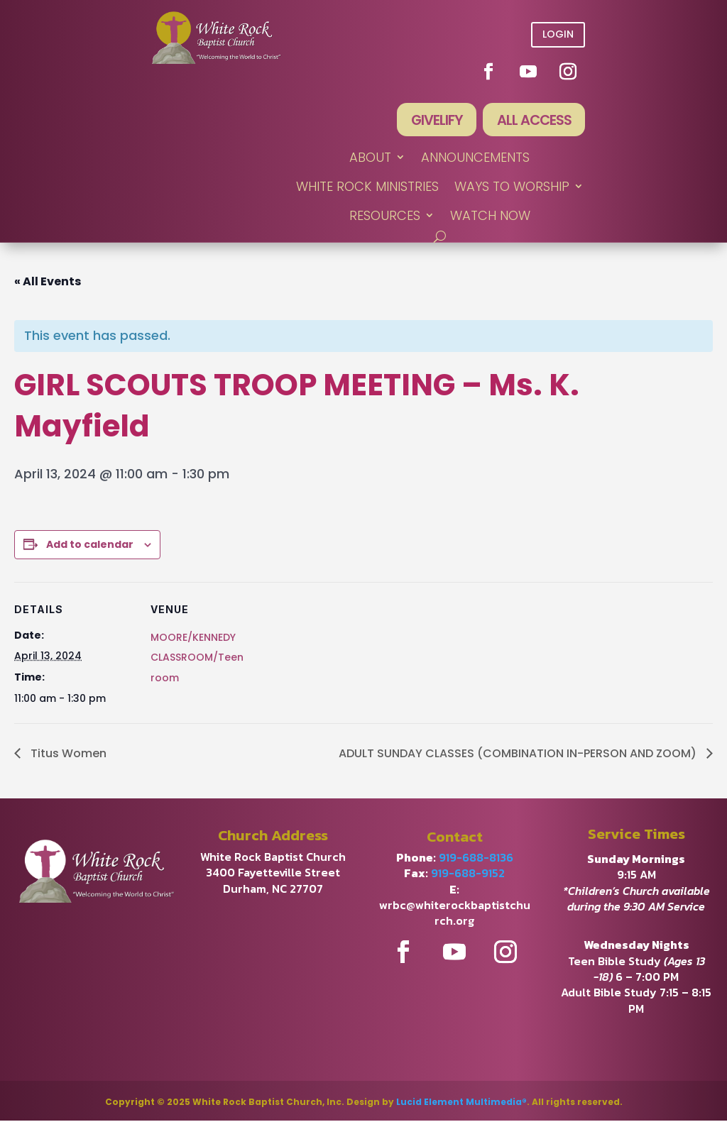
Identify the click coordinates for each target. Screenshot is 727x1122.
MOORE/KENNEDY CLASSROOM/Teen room (197, 658)
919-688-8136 (476, 858)
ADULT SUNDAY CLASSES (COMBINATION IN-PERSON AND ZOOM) (519, 754)
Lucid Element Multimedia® (461, 1103)
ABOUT (370, 158)
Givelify (434, 121)
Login (558, 34)
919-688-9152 (468, 874)
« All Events (47, 282)
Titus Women (67, 754)
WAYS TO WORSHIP (511, 188)
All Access (533, 121)
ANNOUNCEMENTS (475, 158)
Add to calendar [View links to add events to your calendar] (89, 545)
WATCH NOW (490, 217)
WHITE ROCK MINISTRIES (367, 188)
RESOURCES (384, 217)
